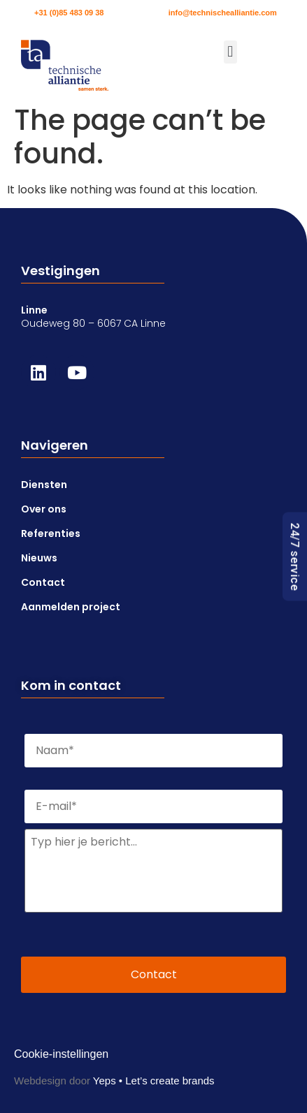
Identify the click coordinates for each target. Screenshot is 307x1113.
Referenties (50, 533)
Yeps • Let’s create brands (154, 1080)
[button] (230, 52)
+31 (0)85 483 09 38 (68, 12)
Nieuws (39, 558)
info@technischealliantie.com (223, 12)
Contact (43, 582)
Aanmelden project (70, 607)
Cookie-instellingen (61, 1054)
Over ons (43, 509)
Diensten (44, 485)
